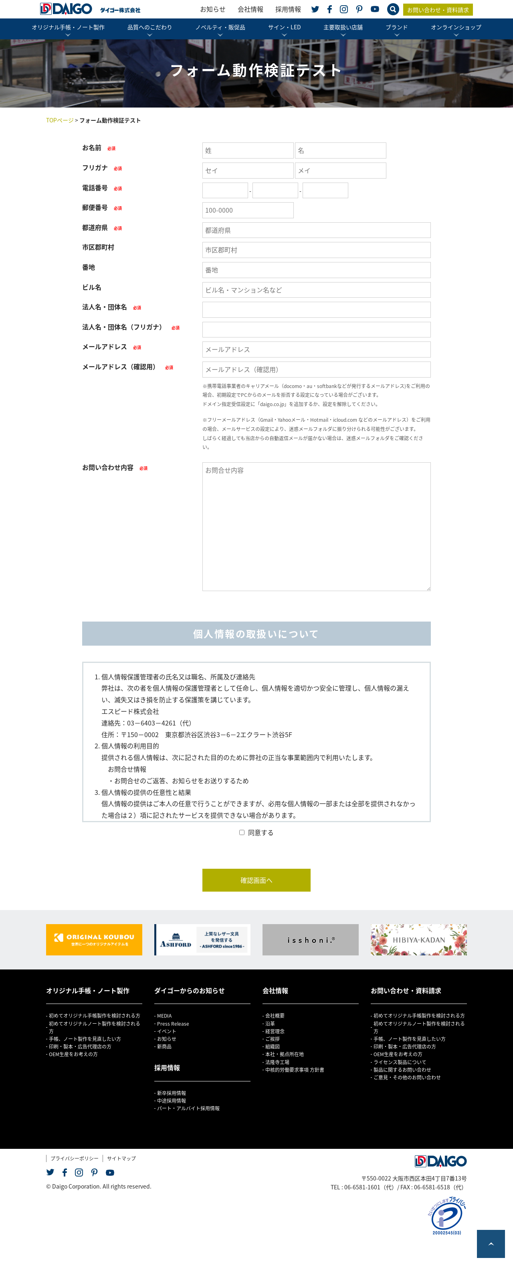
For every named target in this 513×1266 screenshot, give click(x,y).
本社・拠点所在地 (284, 1054)
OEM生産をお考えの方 (73, 1054)
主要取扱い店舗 (343, 27)
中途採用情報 (171, 1100)
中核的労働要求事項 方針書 (294, 1069)
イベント (166, 1031)
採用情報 (288, 9)
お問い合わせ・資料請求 (438, 10)
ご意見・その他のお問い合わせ (407, 1077)
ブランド (397, 27)
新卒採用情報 (171, 1093)
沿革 (270, 1023)
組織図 (272, 1046)
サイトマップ (121, 1158)
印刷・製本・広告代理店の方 (80, 1046)
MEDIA (164, 1015)
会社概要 (275, 1015)
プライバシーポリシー (74, 1158)
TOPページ (60, 120)
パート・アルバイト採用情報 (188, 1108)
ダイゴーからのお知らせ (189, 990)
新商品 (164, 1046)
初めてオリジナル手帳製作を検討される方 (94, 1015)
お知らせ (213, 9)
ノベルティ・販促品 (220, 27)
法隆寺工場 (277, 1062)
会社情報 (250, 9)
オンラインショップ (456, 27)
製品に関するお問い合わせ (402, 1069)
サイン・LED (284, 27)
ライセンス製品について (400, 1062)
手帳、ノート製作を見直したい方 (85, 1038)
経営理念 (275, 1031)
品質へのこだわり (149, 27)
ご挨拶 (272, 1038)
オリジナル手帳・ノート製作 (68, 27)
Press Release (173, 1023)
